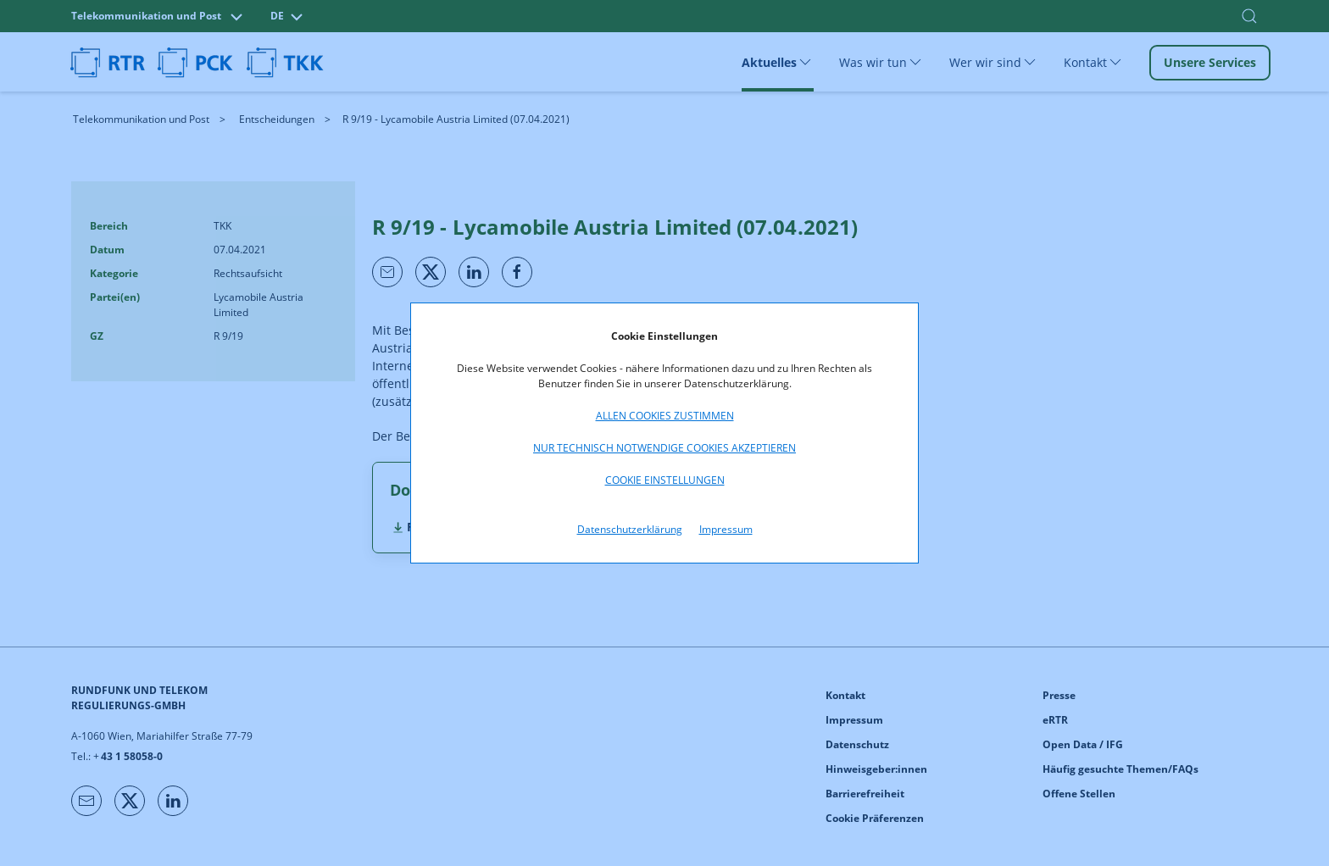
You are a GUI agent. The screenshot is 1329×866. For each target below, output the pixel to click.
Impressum (726, 529)
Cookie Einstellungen (665, 480)
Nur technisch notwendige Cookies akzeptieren (664, 448)
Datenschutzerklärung (629, 529)
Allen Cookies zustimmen (665, 415)
